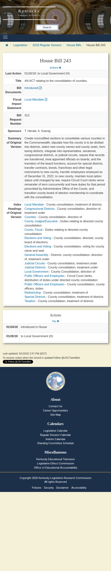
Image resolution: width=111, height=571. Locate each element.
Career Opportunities (55, 410)
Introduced (33, 88)
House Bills (74, 45)
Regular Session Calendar (55, 435)
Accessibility (78, 487)
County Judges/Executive (41, 221)
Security (49, 487)
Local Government (36, 271)
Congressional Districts (39, 208)
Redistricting (32, 292)
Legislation (20, 45)
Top (55, 321)
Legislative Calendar (56, 430)
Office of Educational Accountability (55, 467)
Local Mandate (35, 99)
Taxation (29, 301)
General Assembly (36, 254)
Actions (55, 67)
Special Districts (34, 296)
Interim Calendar (55, 439)
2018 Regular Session (47, 45)
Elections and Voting (37, 238)
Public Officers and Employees (44, 275)
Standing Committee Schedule (55, 443)
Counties (30, 217)
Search (47, 27)
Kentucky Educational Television (55, 459)
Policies (36, 487)
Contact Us (55, 406)
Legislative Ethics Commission (55, 463)
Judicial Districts (35, 267)
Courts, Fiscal (33, 229)
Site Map (55, 414)
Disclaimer (62, 487)
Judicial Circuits (34, 263)
